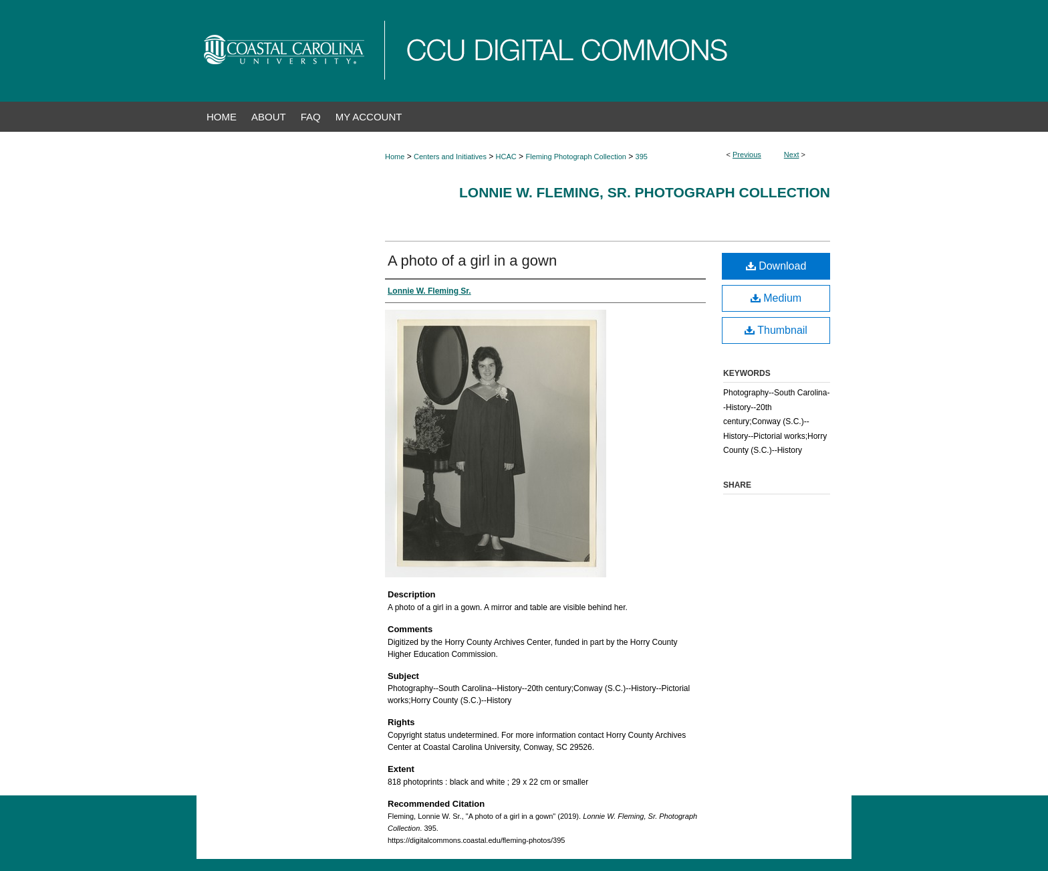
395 (642, 157)
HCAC (506, 157)
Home (394, 157)
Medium (776, 298)
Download (776, 266)
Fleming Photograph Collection (575, 157)
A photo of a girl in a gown (472, 260)
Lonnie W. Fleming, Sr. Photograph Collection (644, 192)
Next (791, 155)
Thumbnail (776, 330)
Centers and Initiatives (450, 157)
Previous (747, 155)
